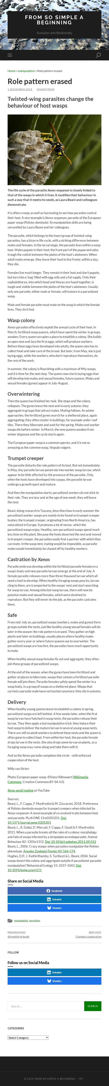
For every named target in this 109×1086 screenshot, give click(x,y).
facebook (54, 890)
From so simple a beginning (54, 20)
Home (11, 70)
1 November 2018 (20, 89)
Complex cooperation (88, 934)
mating (21, 790)
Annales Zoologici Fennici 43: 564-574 (49, 851)
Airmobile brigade (18, 934)
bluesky (54, 907)
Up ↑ (82, 1078)
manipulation (26, 70)
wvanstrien (45, 89)
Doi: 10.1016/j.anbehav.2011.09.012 (70, 841)
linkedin (54, 899)
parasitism (37, 920)
